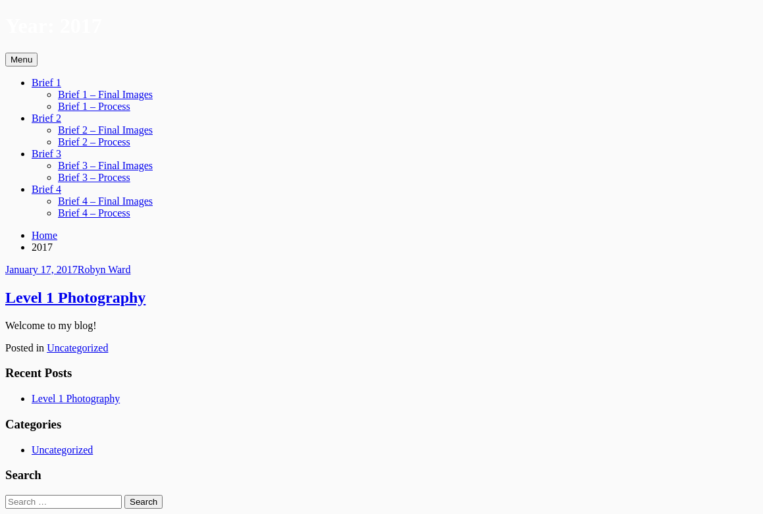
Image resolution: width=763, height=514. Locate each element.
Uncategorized (77, 347)
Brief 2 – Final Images (105, 130)
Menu (21, 59)
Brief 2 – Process (94, 141)
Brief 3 (46, 153)
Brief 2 (46, 118)
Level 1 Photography (75, 297)
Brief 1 (46, 82)
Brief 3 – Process (94, 177)
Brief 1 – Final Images (105, 94)
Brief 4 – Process (94, 212)
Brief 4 (46, 189)
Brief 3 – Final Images (105, 165)
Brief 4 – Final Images (105, 201)
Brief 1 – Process (94, 106)
